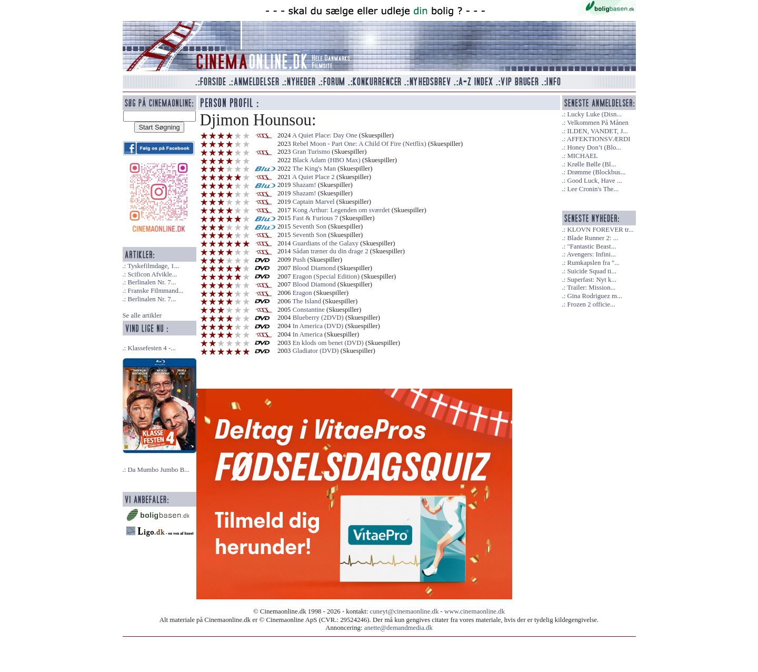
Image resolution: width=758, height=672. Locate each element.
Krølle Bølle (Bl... (591, 164)
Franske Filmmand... (155, 290)
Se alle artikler (142, 315)
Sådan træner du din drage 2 (330, 251)
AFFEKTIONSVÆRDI (599, 139)
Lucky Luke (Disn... (594, 114)
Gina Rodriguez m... (594, 296)
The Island (306, 301)
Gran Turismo (311, 151)
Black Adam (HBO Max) (327, 160)
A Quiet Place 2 (313, 177)
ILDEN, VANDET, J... (597, 131)
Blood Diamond (314, 268)
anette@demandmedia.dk (398, 627)
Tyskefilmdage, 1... (153, 266)
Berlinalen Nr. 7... (151, 282)
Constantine (309, 309)
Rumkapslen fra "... (593, 262)
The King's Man (314, 168)
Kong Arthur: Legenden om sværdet (341, 210)
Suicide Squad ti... (591, 271)
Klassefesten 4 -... (151, 348)
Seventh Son (309, 226)
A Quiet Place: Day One (324, 135)
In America (308, 334)
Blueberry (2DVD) (318, 317)
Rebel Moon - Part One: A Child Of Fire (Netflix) (359, 143)
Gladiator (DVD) (316, 350)
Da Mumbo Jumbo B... (158, 469)
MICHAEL (582, 156)
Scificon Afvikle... (152, 274)
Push (299, 259)
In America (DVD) (318, 326)
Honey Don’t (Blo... (594, 147)
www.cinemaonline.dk (474, 611)
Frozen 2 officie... (591, 304)
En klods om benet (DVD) (328, 343)
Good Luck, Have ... (594, 180)
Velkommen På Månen (598, 122)
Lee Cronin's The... (593, 189)
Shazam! (304, 185)
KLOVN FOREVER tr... (600, 229)
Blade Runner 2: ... (592, 238)
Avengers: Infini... (591, 254)
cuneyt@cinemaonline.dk (404, 611)
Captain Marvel (314, 201)
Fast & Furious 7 (315, 218)
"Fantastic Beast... (591, 246)
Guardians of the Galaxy (325, 243)
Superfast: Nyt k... (591, 279)
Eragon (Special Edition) (326, 276)
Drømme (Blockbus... (596, 172)
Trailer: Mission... (591, 287)
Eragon (302, 293)
